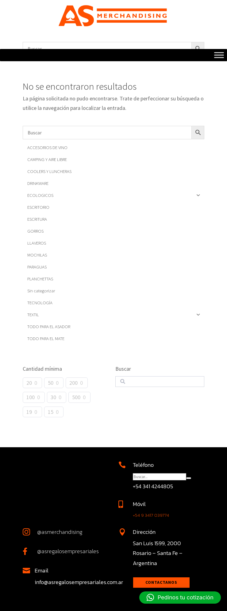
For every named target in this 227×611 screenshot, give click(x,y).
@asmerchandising (60, 532)
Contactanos (161, 582)
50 (50, 382)
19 (29, 411)
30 (53, 397)
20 (29, 382)
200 (73, 382)
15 (50, 411)
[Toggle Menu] (219, 55)
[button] (180, 597)
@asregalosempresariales (68, 551)
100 (30, 397)
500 (76, 397)
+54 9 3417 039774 (151, 515)
